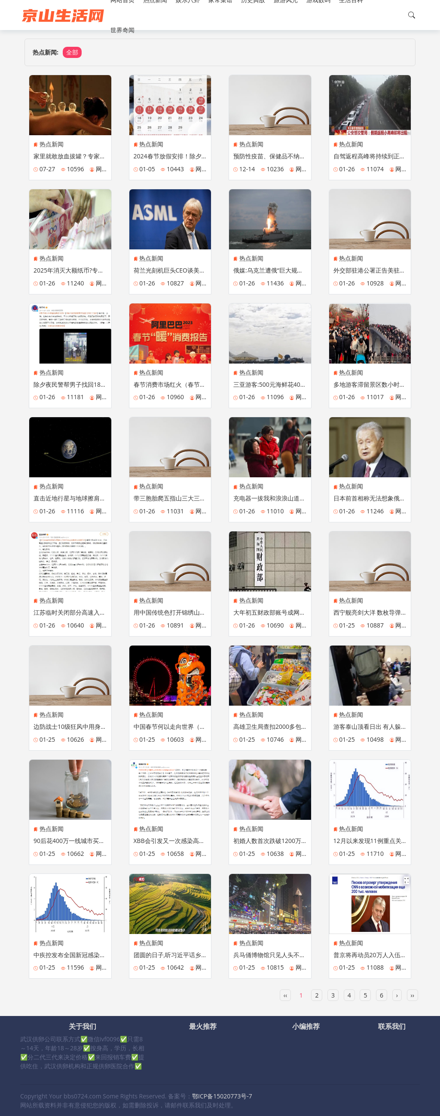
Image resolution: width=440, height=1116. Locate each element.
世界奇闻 (122, 30)
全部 (72, 52)
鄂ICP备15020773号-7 (222, 1096)
